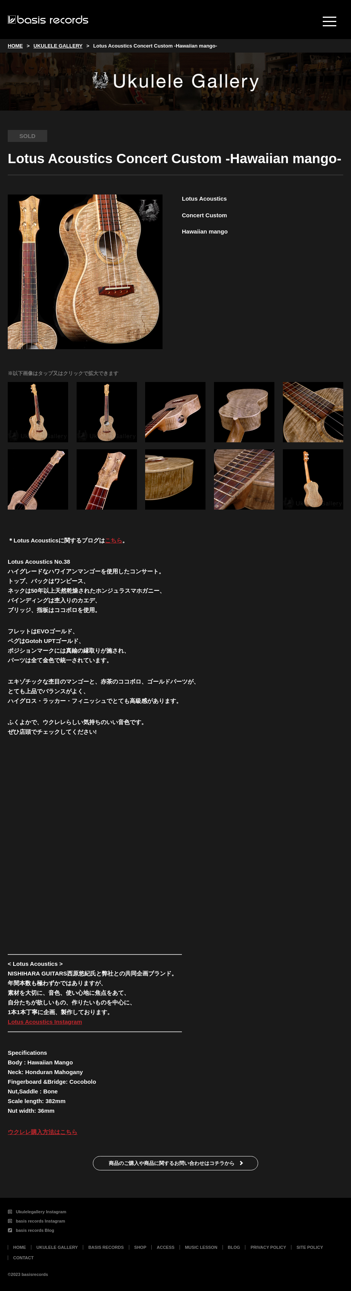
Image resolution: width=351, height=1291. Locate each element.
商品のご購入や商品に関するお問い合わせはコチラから (172, 1163)
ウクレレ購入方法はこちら (42, 1132)
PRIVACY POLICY (268, 1247)
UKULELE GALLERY (57, 1247)
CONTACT (23, 1257)
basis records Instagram (36, 1221)
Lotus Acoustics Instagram (45, 1021)
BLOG (234, 1247)
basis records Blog (31, 1230)
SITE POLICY (309, 1247)
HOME (19, 1247)
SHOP (140, 1247)
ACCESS (166, 1247)
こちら (113, 540)
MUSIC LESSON (201, 1247)
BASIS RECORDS (106, 1247)
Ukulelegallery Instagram (37, 1211)
